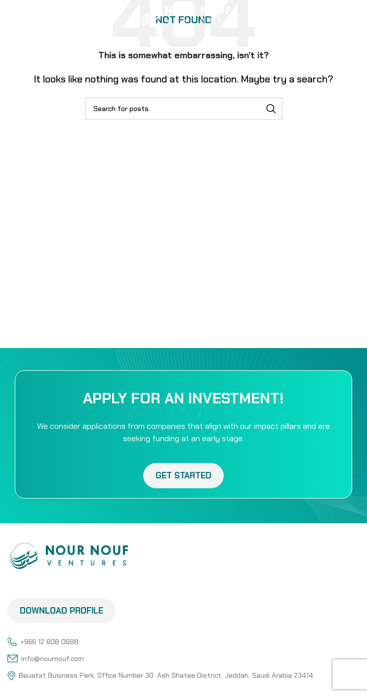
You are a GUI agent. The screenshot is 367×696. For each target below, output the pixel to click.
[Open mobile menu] (22, 15)
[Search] (184, 108)
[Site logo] (184, 14)
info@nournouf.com (45, 658)
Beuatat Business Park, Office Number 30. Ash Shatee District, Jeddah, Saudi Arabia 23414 (160, 675)
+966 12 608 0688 (43, 641)
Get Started (183, 480)
